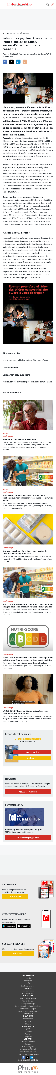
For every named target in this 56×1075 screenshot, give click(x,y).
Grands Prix (28, 1031)
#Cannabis (37, 360)
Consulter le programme (28, 837)
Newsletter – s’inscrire (28, 986)
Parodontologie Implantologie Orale (28, 1006)
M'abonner (32, 758)
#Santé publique (9, 360)
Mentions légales (28, 1047)
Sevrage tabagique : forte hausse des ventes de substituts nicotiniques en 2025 (25, 552)
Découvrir (17, 953)
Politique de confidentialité (28, 1049)
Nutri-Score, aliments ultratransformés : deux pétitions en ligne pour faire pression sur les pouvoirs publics (28, 497)
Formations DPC (28, 993)
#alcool (29, 360)
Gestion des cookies (28, 1060)
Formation (28, 981)
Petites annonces (28, 991)
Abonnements (28, 1019)
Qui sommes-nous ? (28, 1041)
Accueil (4, 33)
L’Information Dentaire (28, 998)
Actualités (11, 33)
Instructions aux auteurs (28, 1052)
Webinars (28, 1034)
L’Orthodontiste (28, 1014)
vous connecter (19, 381)
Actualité (28, 978)
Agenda (28, 1029)
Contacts (28, 1044)
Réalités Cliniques (28, 1001)
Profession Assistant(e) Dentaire (28, 1011)
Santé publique (23, 33)
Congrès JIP (28, 1037)
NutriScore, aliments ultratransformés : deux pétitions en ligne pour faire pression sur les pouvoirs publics (28, 605)
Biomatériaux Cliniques (28, 1009)
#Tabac (45, 360)
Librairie (28, 1024)
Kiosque (28, 1021)
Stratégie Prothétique (28, 1003)
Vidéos (28, 983)
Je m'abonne (15, 896)
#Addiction (21, 360)
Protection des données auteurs (28, 1054)
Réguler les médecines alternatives (19, 439)
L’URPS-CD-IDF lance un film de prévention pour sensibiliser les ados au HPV (25, 712)
